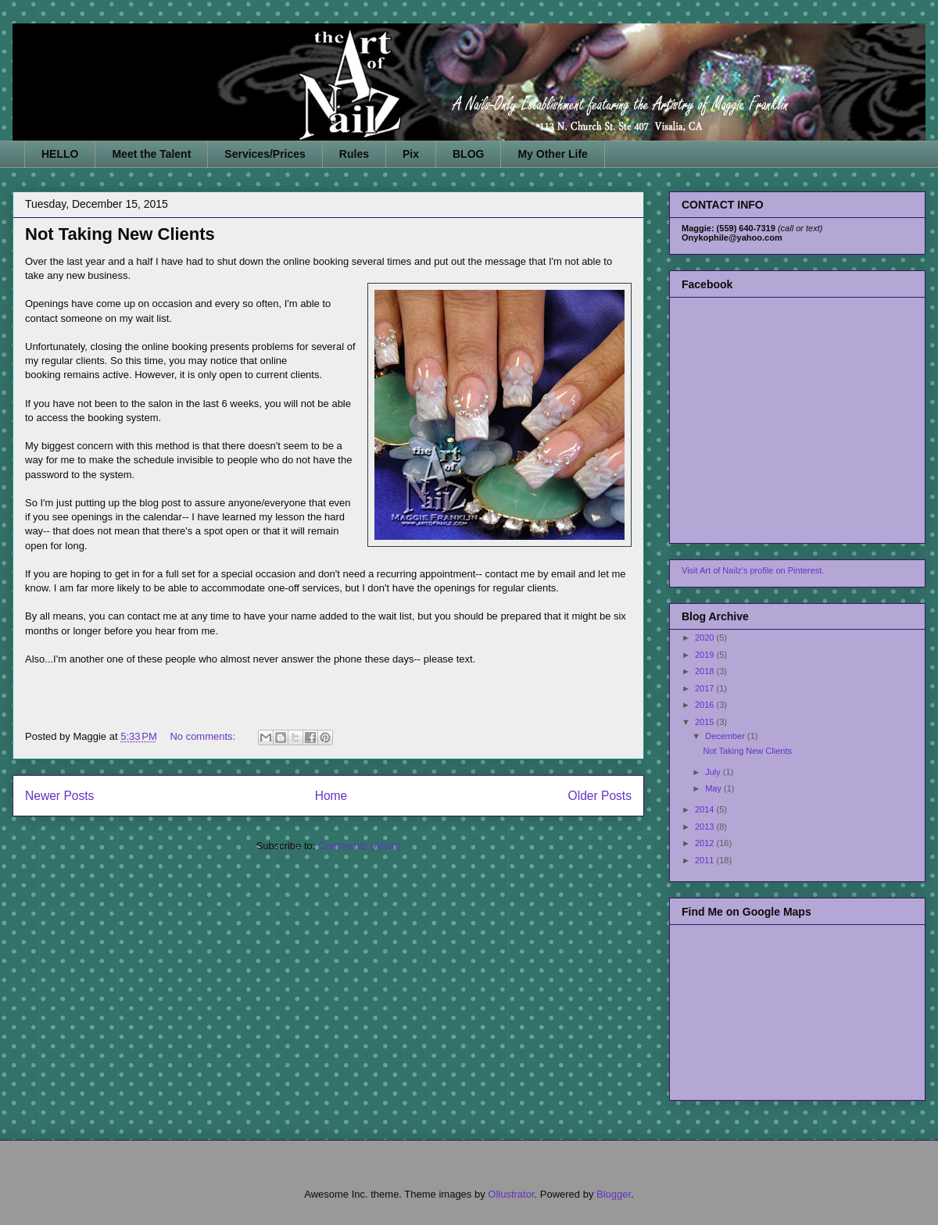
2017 (706, 688)
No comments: (204, 736)
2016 (706, 704)
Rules (354, 154)
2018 (706, 671)
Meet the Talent (151, 154)
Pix (411, 154)
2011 (706, 860)
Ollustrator (511, 1194)
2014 (706, 809)
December (726, 736)
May (714, 788)
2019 (706, 654)
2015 (706, 722)
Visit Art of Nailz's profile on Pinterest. (753, 570)
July (714, 772)
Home (331, 795)
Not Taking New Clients (120, 234)
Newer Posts (59, 795)
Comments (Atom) (359, 846)
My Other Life (552, 154)
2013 (706, 826)
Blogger (613, 1194)
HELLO (59, 154)
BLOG (468, 154)
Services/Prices (265, 154)
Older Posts (600, 795)
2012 (706, 843)
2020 (706, 637)
